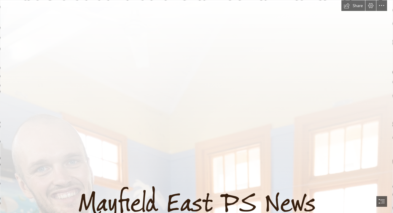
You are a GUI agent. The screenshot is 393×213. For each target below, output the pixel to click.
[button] (353, 5)
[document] (196, 106)
